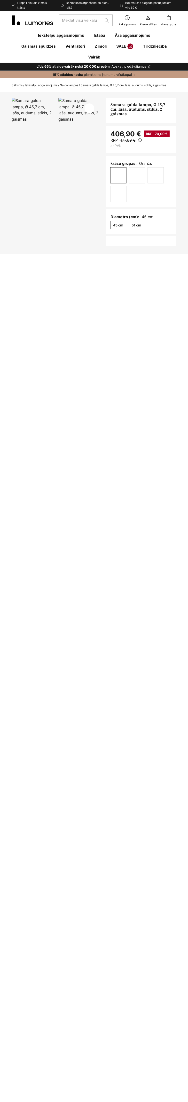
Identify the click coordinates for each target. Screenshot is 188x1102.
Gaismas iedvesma (29, 1022)
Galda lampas (69, 85)
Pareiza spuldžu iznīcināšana (121, 1068)
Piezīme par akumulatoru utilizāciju (74, 1068)
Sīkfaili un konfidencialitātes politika (143, 1060)
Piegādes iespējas (28, 988)
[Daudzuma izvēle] (118, 247)
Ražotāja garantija (28, 1030)
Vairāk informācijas (99, 421)
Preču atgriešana (27, 997)
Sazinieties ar (24, 957)
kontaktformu (93, 889)
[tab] (38, 421)
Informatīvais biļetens (31, 1005)
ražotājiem (142, 894)
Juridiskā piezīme (74, 1060)
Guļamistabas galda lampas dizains (43, 678)
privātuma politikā (158, 889)
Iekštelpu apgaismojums (41, 85)
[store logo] (32, 20)
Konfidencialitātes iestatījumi (39, 1060)
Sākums (17, 85)
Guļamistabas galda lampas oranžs (111, 678)
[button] (89, 108)
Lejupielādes (30, 430)
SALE (124, 47)
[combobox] (85, 20)
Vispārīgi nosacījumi (102, 1060)
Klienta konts (23, 1013)
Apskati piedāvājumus (128, 66)
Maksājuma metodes (30, 980)
